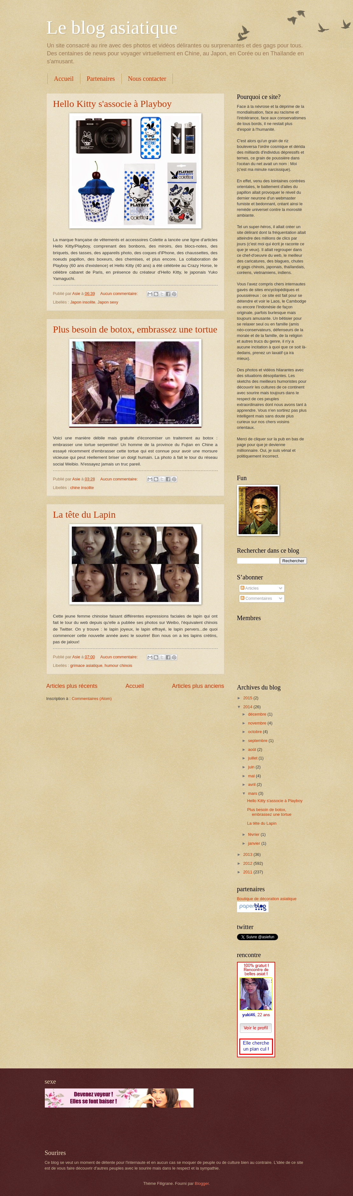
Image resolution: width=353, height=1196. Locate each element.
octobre (255, 731)
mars (253, 793)
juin (252, 767)
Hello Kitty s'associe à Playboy (112, 103)
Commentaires (256, 598)
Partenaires (101, 78)
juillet (253, 758)
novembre (258, 723)
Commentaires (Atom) (92, 698)
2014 (248, 706)
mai (252, 775)
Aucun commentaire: (119, 293)
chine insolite (82, 487)
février (254, 834)
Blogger (202, 1183)
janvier (254, 843)
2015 (248, 698)
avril (252, 784)
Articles (250, 588)
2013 (248, 854)
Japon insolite (82, 302)
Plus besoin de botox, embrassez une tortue (135, 329)
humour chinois (118, 665)
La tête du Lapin (84, 514)
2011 (248, 872)
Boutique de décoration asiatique (267, 898)
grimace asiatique (86, 665)
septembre (258, 740)
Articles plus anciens (198, 686)
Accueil (64, 78)
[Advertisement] (119, 1128)
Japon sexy (108, 302)
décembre (258, 714)
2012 (248, 863)
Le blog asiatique (112, 27)
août (252, 749)
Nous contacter (147, 78)
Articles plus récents (72, 686)
